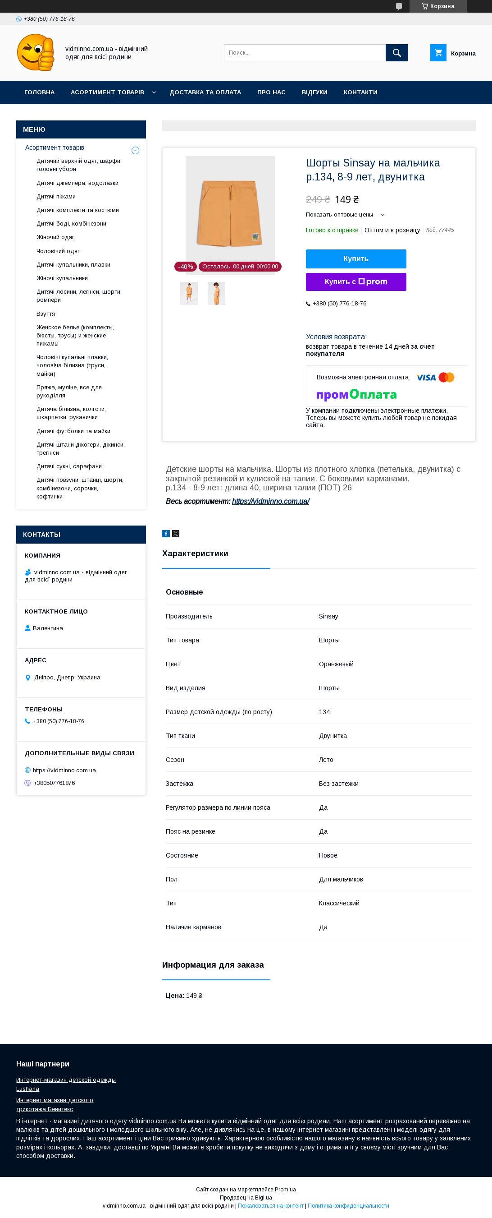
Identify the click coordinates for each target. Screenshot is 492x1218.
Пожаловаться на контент (271, 1206)
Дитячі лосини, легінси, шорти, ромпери (79, 295)
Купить (356, 259)
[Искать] (397, 52)
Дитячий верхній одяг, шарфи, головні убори (79, 164)
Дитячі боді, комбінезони (71, 223)
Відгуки (315, 92)
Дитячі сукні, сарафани (69, 466)
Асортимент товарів (107, 92)
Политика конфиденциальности (348, 1206)
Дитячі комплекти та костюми (77, 210)
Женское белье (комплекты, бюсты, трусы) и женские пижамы (75, 335)
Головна (39, 92)
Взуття (45, 313)
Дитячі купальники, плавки (73, 264)
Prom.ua (285, 1189)
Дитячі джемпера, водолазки (77, 183)
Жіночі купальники (62, 278)
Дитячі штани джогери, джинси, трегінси (80, 448)
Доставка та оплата (205, 92)
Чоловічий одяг (58, 251)
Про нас (271, 92)
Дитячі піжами (56, 196)
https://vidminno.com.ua (64, 770)
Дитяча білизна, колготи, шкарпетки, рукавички (71, 413)
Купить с (356, 282)
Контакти (361, 92)
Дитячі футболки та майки (73, 431)
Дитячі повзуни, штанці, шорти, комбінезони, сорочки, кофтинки (79, 487)
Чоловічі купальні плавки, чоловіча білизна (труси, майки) (72, 365)
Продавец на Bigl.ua (246, 1198)
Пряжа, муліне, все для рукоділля (69, 391)
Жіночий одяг (55, 237)
